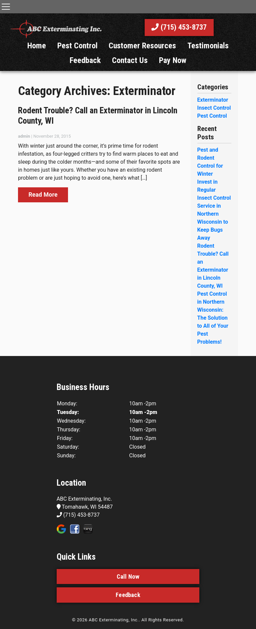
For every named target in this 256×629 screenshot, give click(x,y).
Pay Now (172, 68)
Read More (42, 202)
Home (36, 53)
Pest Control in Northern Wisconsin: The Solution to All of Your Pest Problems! (212, 325)
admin (24, 143)
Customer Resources (142, 53)
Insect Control (214, 115)
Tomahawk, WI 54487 (85, 514)
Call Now (128, 584)
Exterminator (212, 107)
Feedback (85, 68)
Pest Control (77, 53)
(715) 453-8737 (179, 31)
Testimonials (208, 53)
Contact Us (130, 68)
